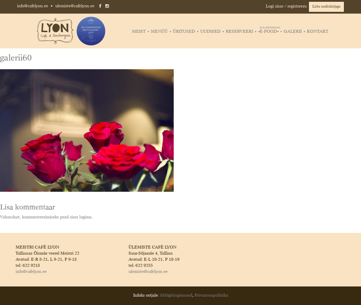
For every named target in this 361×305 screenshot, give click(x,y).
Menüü (159, 32)
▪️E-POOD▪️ (269, 32)
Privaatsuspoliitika (211, 295)
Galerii (293, 32)
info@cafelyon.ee (32, 6)
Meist (139, 32)
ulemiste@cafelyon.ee (74, 6)
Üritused (184, 32)
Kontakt (317, 32)
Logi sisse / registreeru (286, 6)
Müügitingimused (176, 295)
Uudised (210, 32)
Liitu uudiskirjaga (326, 6)
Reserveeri (239, 32)
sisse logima (80, 217)
